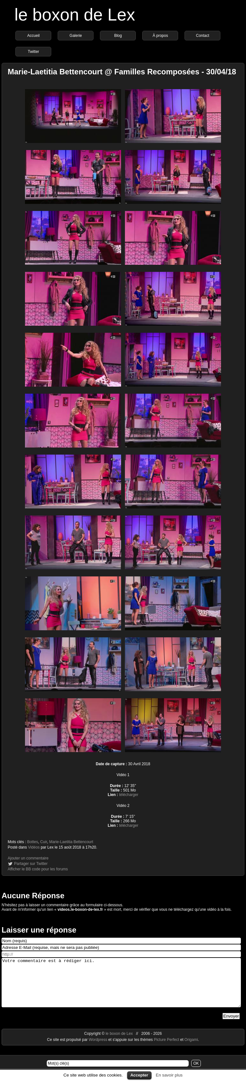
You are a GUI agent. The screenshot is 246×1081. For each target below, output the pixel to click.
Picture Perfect (166, 1049)
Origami (191, 1049)
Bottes (32, 842)
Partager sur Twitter (30, 863)
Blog (118, 35)
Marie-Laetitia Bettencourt (71, 842)
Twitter (33, 51)
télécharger (128, 794)
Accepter (139, 1075)
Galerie (76, 35)
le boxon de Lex (74, 14)
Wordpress (98, 1049)
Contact (202, 35)
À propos (160, 35)
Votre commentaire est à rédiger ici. (121, 987)
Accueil (33, 35)
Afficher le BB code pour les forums (38, 869)
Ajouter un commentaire (28, 858)
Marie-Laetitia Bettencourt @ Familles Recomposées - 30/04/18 (122, 71)
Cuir (43, 842)
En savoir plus (169, 1075)
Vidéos (33, 847)
